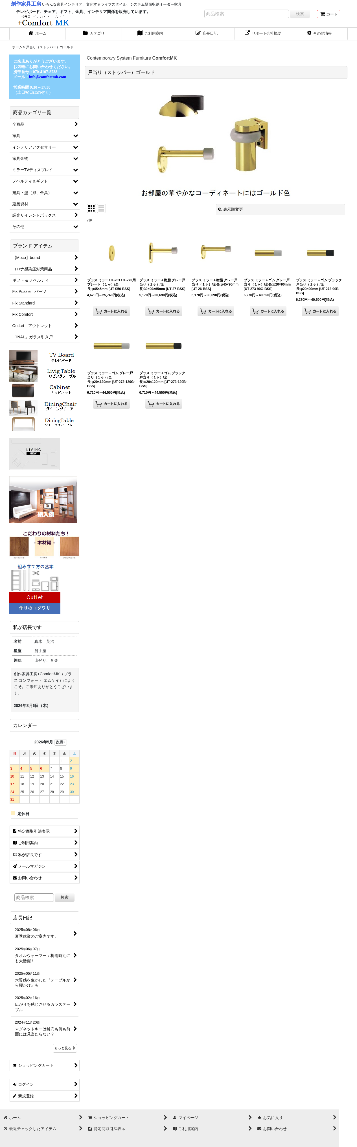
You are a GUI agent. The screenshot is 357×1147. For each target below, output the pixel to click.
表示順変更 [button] (230, 209)
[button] (319, 34)
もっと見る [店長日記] (64, 1048)
